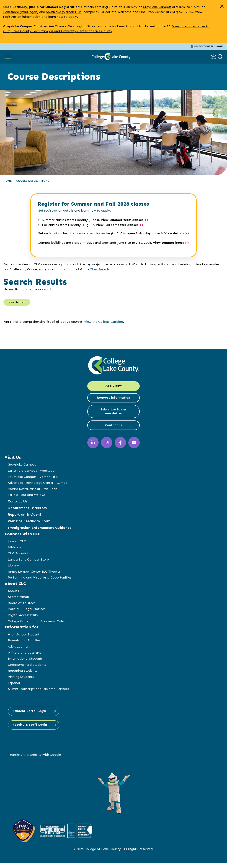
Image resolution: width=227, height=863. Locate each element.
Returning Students (22, 670)
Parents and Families (24, 640)
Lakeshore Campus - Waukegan (32, 471)
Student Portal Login (207, 46)
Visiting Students (21, 677)
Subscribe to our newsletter (113, 411)
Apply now (114, 386)
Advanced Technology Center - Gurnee (37, 483)
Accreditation (18, 597)
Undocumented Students (27, 665)
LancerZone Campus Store (28, 559)
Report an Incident (24, 514)
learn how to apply (95, 210)
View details (174, 233)
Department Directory (27, 508)
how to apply (67, 17)
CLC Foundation (20, 553)
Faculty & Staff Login (30, 725)
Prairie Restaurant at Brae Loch (32, 489)
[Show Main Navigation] (8, 56)
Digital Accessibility (23, 615)
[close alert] (222, 6)
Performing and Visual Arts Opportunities (39, 577)
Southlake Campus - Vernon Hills (33, 477)
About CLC (16, 591)
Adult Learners (19, 646)
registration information (22, 17)
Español (14, 683)
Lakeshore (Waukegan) (20, 12)
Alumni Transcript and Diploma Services (38, 689)
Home (7, 180)
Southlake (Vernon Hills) (64, 12)
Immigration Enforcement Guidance (39, 527)
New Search (16, 302)
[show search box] (221, 57)
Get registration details (55, 210)
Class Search (99, 269)
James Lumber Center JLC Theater (34, 571)
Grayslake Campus (157, 7)
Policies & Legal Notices (26, 609)
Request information (113, 397)
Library (13, 565)
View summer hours (168, 243)
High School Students (24, 634)
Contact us (113, 425)
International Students (25, 658)
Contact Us (18, 501)
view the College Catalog (103, 322)
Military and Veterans (24, 652)
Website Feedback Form (29, 521)
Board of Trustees (21, 603)
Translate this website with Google (34, 755)
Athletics (14, 547)
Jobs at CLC (17, 541)
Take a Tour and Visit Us (27, 495)
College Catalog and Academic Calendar (39, 621)
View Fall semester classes (117, 225)
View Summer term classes (122, 220)
